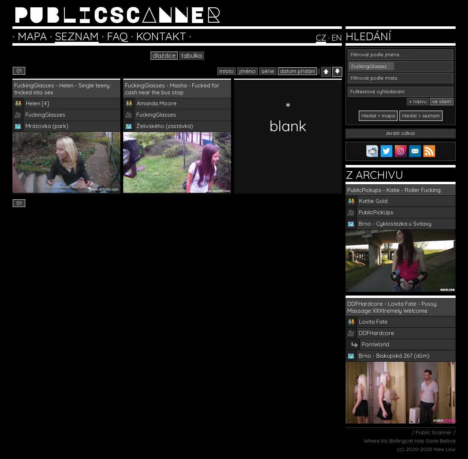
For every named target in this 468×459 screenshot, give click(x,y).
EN (337, 38)
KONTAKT (161, 36)
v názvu (418, 101)
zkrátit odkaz (400, 133)
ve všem (441, 101)
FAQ (117, 36)
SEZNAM (77, 36)
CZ (321, 38)
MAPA (32, 36)
